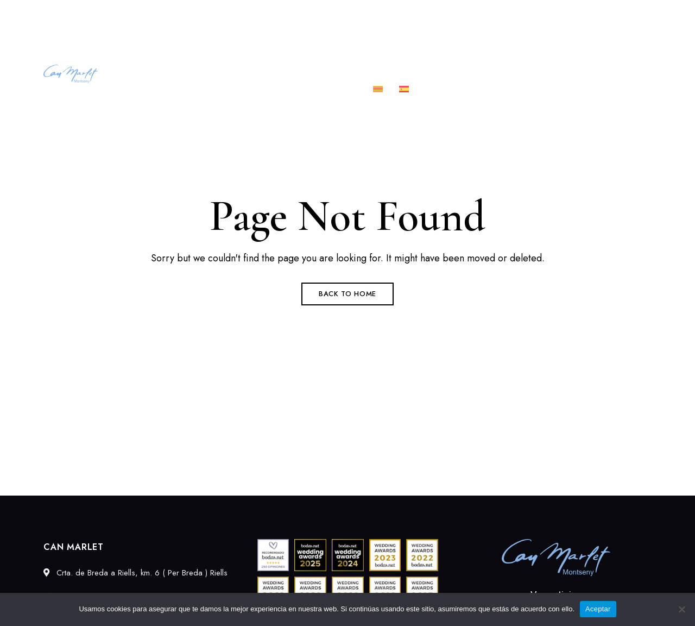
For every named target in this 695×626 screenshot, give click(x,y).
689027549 (529, 14)
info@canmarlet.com (612, 14)
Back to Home (347, 294)
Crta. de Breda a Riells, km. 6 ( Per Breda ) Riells (126, 14)
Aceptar (598, 609)
